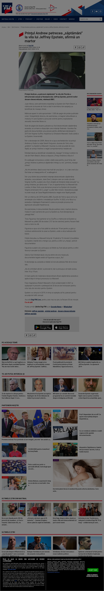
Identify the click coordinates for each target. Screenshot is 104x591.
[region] (52, 573)
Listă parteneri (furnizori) (53, 572)
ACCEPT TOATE (93, 570)
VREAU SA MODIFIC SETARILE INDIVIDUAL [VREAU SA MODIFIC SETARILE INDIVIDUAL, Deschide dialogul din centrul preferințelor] (92, 575)
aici (16, 580)
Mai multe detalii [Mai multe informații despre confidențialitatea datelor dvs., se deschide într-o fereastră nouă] (12, 569)
